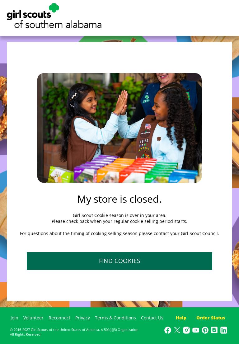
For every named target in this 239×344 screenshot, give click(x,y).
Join (14, 318)
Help (181, 318)
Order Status (210, 318)
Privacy (82, 318)
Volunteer (33, 318)
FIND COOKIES (119, 261)
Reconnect (59, 318)
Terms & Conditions (115, 318)
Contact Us (152, 318)
